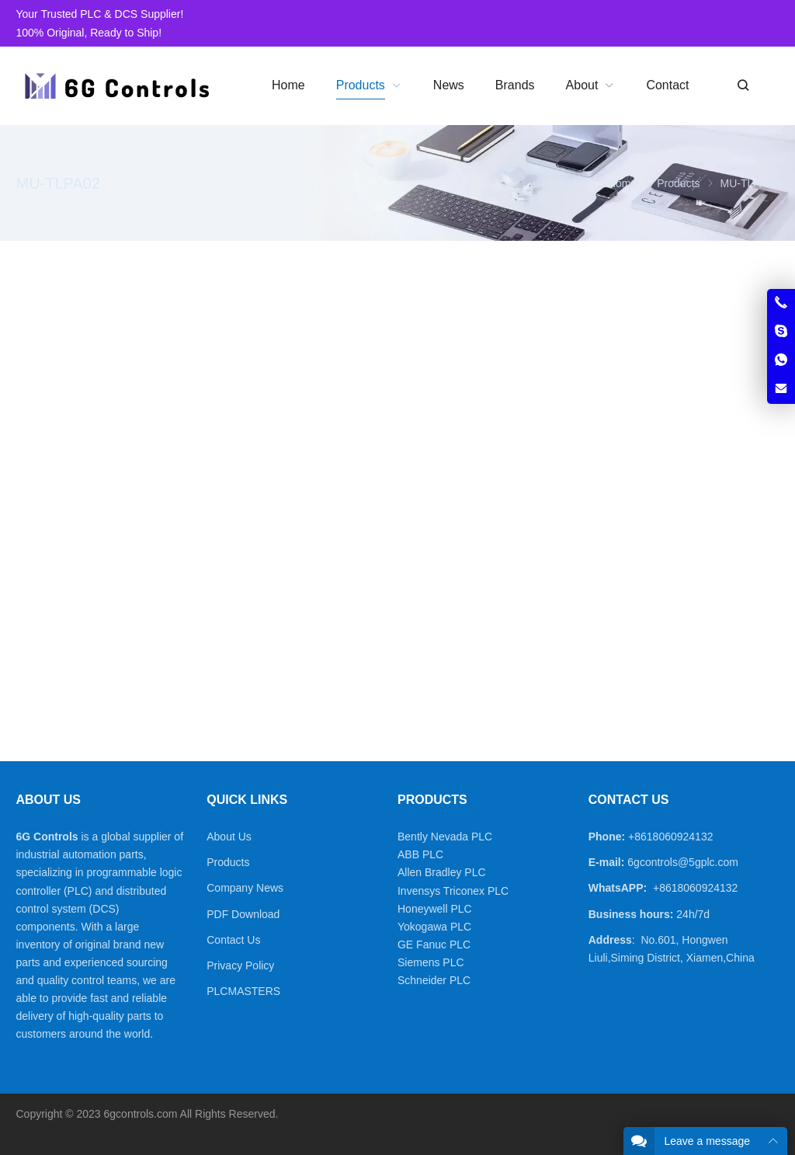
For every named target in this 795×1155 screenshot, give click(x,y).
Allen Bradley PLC (442, 872)
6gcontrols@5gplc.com (682, 862)
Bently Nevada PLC (445, 836)
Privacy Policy (240, 965)
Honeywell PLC (435, 909)
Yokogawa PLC (434, 926)
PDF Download (243, 914)
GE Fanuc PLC (434, 944)
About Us (229, 836)
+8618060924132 (670, 836)
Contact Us (233, 940)
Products (228, 862)
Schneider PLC (434, 980)
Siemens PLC (431, 962)
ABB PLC (420, 854)
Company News (245, 888)
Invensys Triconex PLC (453, 891)
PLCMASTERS (243, 991)
